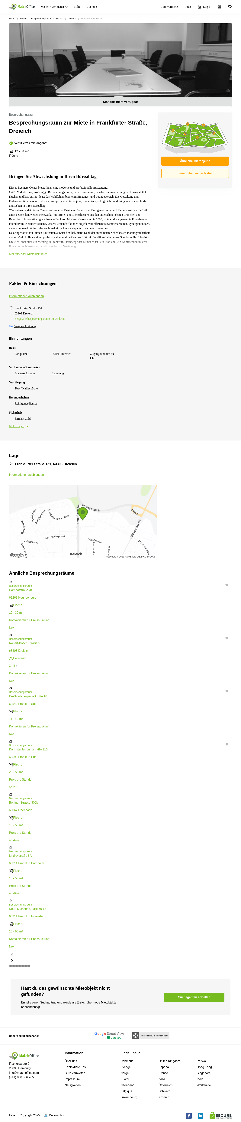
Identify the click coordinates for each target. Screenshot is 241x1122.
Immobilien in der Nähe (195, 173)
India (200, 1079)
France (163, 1073)
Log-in (204, 7)
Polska (201, 1061)
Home (12, 19)
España (164, 1067)
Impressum (72, 1079)
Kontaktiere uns (75, 1067)
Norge (124, 1073)
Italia (162, 1079)
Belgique (126, 1091)
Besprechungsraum (41, 19)
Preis (188, 6)
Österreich (166, 1085)
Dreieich (72, 19)
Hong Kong (204, 1067)
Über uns (91, 6)
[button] (120, 582)
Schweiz (164, 1091)
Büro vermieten (167, 7)
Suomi (124, 1079)
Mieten (23, 19)
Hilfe (77, 6)
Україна (164, 1097)
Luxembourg (128, 1097)
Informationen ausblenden (28, 296)
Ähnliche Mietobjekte (195, 161)
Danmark (126, 1061)
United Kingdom (169, 1061)
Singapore (203, 1073)
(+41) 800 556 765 (21, 1077)
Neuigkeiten (73, 1085)
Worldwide (204, 1085)
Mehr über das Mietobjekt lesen (29, 253)
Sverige (125, 1067)
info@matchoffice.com (24, 1072)
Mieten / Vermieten (52, 6)
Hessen (59, 19)
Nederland (127, 1085)
